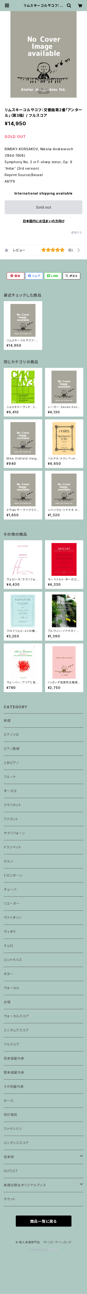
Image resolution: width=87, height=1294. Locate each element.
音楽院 (9, 1157)
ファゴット (11, 819)
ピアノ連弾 (11, 749)
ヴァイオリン (13, 917)
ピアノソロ (11, 734)
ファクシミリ (13, 1129)
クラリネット (12, 805)
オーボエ (10, 791)
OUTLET (11, 1171)
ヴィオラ (10, 932)
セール (8, 1100)
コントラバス (13, 960)
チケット (10, 1199)
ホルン (8, 861)
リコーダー (12, 903)
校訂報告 (10, 1115)
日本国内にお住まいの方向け (43, 221)
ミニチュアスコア (16, 1030)
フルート (10, 777)
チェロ (8, 946)
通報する (76, 232)
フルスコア (11, 1044)
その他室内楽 (14, 1086)
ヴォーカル (11, 988)
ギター (8, 974)
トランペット (12, 847)
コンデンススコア (16, 1143)
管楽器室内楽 (14, 1072)
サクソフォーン (14, 833)
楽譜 (7, 720)
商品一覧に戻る (43, 1221)
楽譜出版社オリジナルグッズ (25, 1185)
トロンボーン (13, 875)
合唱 (7, 1002)
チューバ (10, 889)
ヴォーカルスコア (16, 1016)
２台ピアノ (11, 763)
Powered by (43, 1249)
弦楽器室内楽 (14, 1058)
